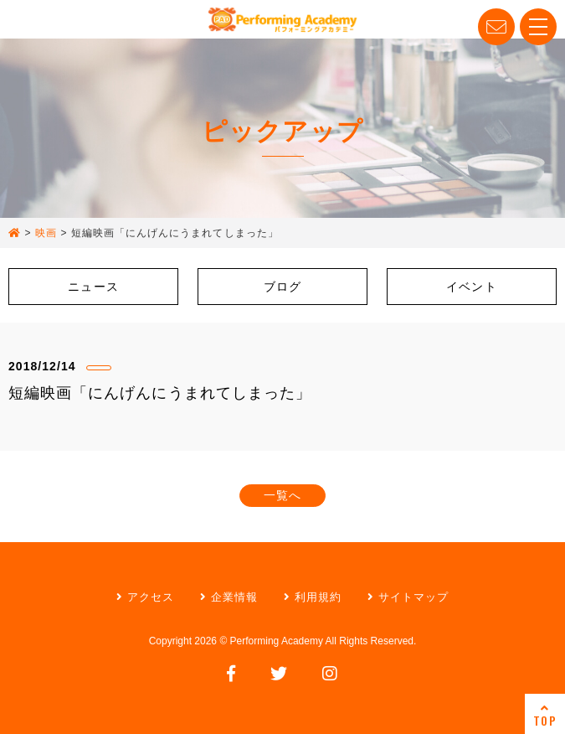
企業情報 (229, 597)
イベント (471, 286)
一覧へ (282, 495)
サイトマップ (408, 597)
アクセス (145, 597)
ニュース (93, 286)
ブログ (282, 286)
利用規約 (313, 597)
